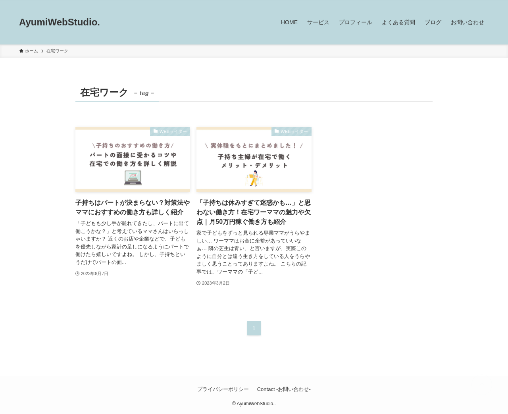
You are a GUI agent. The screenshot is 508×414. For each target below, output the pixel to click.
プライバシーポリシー (223, 389)
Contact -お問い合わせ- (284, 389)
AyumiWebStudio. (59, 22)
